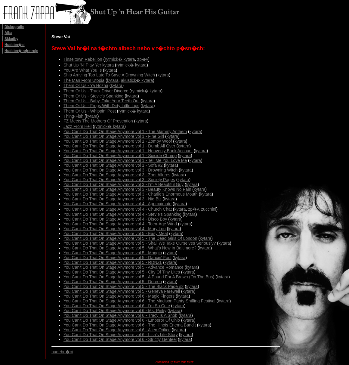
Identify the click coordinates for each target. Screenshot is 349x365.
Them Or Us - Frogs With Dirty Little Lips (101, 105)
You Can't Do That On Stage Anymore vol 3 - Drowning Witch (120, 170)
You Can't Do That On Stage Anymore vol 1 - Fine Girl (113, 136)
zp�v (142, 59)
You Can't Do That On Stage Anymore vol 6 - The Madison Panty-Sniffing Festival (139, 300)
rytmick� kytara (120, 59)
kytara (110, 70)
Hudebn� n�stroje (21, 51)
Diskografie (14, 27)
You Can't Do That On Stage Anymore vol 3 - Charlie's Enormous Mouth (130, 194)
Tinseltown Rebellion (82, 59)
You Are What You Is (82, 70)
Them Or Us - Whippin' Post (89, 111)
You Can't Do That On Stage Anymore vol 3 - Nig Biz (112, 198)
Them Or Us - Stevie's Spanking (93, 96)
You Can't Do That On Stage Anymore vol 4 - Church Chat (117, 209)
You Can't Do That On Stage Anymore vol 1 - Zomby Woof (117, 141)
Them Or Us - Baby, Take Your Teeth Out (101, 100)
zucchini (208, 209)
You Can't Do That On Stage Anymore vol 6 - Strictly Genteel (120, 339)
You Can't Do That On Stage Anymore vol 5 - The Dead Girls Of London (130, 238)
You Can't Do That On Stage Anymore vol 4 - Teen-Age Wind (120, 223)
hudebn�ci (62, 351)
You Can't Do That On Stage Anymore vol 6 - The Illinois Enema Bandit (129, 325)
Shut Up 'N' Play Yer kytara (88, 65)
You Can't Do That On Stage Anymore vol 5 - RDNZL (112, 262)
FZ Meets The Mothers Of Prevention (98, 121)
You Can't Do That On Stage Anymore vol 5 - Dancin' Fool (117, 257)
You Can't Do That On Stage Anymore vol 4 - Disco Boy (115, 219)
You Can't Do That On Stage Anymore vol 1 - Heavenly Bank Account (128, 150)
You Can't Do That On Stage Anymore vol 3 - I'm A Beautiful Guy (123, 184)
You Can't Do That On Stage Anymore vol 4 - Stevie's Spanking (122, 214)
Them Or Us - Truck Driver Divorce (95, 90)
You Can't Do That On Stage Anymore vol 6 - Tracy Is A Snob (120, 315)
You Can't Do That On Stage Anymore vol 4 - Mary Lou (114, 228)
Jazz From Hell (77, 126)
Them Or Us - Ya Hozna (85, 85)
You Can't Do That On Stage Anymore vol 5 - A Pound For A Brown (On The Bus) (138, 276)
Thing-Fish (73, 116)
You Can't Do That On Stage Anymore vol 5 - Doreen (112, 281)
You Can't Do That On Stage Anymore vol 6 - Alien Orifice (117, 329)
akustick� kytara (137, 80)
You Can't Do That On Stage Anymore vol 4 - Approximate (117, 203)
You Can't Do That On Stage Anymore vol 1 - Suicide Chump (120, 155)
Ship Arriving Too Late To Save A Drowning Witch (109, 75)
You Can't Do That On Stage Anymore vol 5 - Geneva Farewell (121, 291)
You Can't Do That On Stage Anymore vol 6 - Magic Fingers (118, 296)
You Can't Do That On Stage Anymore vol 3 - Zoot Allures (116, 174)
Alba (8, 33)
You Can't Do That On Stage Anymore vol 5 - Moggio (112, 252)
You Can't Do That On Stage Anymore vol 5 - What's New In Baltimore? (129, 248)
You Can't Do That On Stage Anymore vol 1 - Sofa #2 (113, 165)
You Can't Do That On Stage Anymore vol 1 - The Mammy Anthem (125, 131)
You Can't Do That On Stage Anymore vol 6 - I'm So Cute (116, 305)
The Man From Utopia (83, 80)
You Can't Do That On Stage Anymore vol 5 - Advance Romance (123, 267)
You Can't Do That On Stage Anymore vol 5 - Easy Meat (115, 233)
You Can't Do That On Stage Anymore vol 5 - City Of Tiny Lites (121, 272)
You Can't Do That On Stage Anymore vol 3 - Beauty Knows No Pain (127, 189)
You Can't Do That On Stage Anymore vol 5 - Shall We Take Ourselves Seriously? (139, 243)
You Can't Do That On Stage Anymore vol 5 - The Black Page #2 (123, 286)
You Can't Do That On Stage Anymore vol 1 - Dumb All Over (119, 146)
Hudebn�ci (15, 45)
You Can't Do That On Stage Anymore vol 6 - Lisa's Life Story (120, 334)
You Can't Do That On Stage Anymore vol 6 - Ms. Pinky (114, 310)
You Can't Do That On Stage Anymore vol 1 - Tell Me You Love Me (125, 160)
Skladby (11, 39)
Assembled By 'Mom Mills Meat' (174, 361)
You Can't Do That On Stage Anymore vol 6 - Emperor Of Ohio (121, 320)
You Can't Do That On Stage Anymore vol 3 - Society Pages (119, 179)
